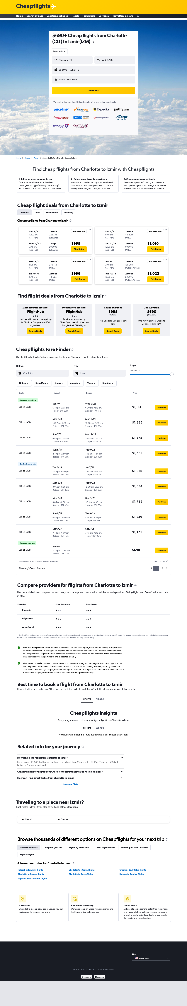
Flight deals (88, 16)
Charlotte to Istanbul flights (82, 867)
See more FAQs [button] (70, 782)
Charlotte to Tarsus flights (81, 871)
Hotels (75, 16)
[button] (70, 69)
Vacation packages (57, 16)
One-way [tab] (68, 210)
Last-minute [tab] (52, 210)
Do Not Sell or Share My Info (83, 967)
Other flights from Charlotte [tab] (134, 845)
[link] (35, 329)
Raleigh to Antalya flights (131, 871)
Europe (27, 156)
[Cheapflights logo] (33, 6)
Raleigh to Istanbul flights (30, 867)
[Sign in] (138, 16)
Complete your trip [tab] (53, 845)
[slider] (172, 372)
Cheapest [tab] (24, 210)
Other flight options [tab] (105, 845)
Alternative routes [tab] (28, 845)
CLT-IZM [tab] (87, 697)
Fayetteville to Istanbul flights (32, 876)
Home (19, 16)
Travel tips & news (123, 16)
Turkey (36, 156)
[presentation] (92, 42)
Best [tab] (38, 210)
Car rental (104, 16)
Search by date (35, 16)
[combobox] (60, 51)
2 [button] (162, 565)
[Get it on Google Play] (86, 975)
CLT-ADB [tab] (100, 697)
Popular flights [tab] (27, 852)
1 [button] (156, 565)
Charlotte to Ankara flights (31, 871)
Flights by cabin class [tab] (79, 845)
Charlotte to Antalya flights (132, 867)
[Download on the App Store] (99, 975)
